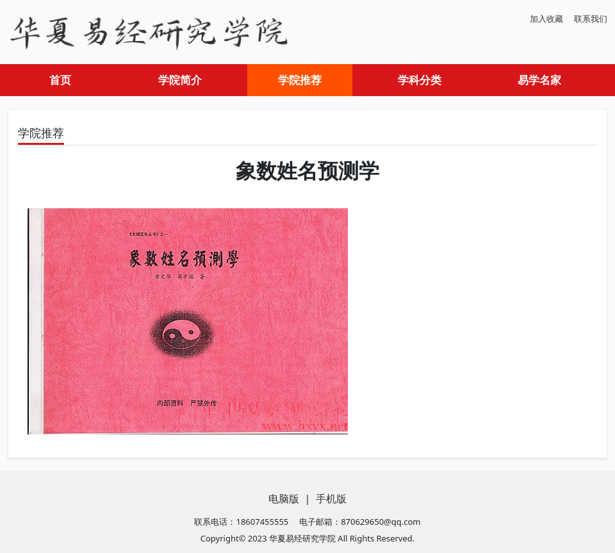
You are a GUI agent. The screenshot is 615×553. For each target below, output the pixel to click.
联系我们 (590, 18)
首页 (60, 79)
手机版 (331, 498)
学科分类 (419, 79)
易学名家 (539, 79)
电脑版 (283, 498)
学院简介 (180, 79)
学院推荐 (300, 79)
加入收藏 (546, 18)
